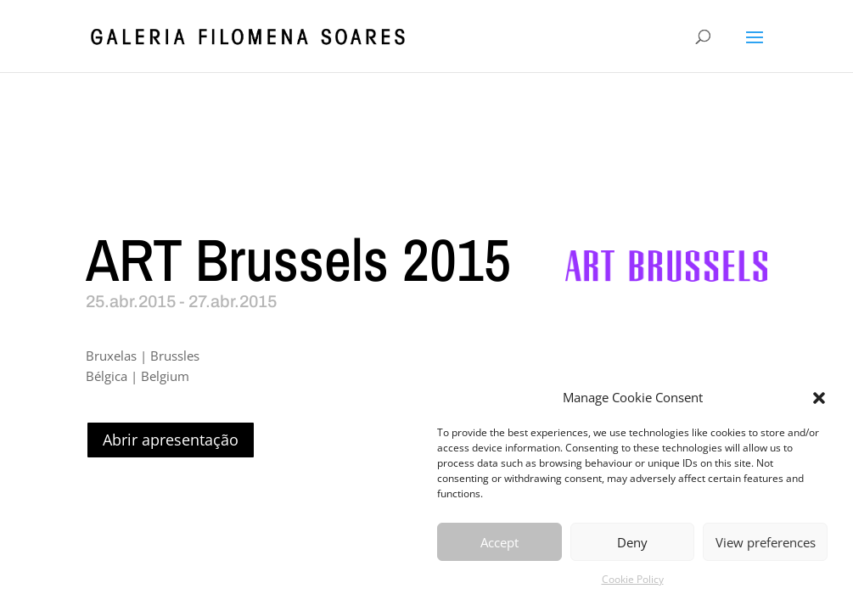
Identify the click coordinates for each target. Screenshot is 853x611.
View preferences (766, 542)
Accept (499, 542)
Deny (632, 542)
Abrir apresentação (171, 439)
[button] (819, 398)
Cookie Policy (633, 579)
